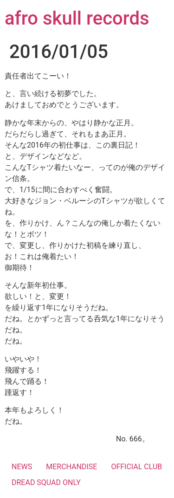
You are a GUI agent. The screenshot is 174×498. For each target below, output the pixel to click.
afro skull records (77, 18)
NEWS (22, 466)
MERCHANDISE (71, 466)
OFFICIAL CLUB (136, 466)
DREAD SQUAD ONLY (46, 482)
